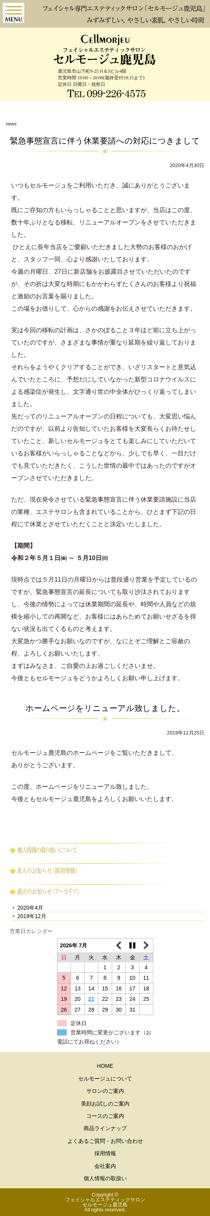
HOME (105, 1066)
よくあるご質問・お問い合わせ (105, 1141)
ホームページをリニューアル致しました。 (105, 708)
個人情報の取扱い (105, 1178)
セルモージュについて (105, 1078)
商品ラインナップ (105, 1128)
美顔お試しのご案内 (105, 1104)
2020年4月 (30, 908)
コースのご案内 (105, 1116)
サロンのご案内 (105, 1091)
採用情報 (105, 1153)
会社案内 (105, 1166)
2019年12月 (31, 916)
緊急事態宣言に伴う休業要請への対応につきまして (105, 140)
